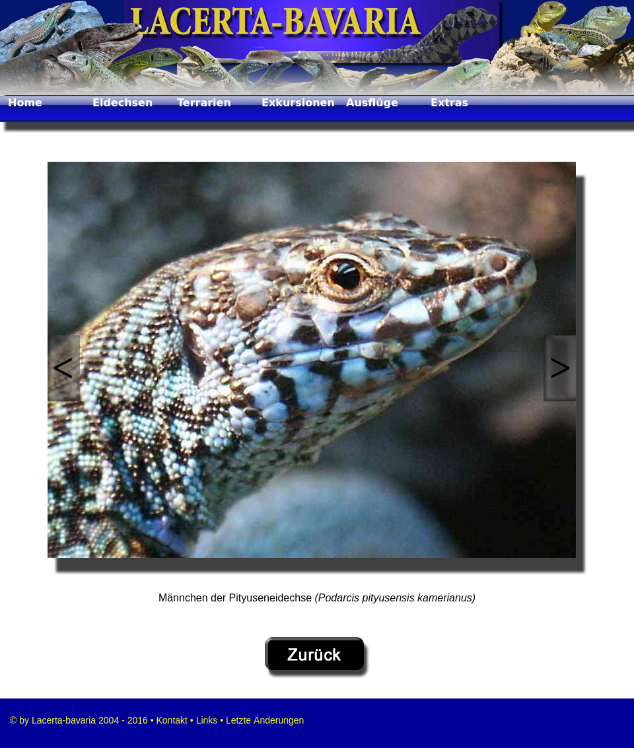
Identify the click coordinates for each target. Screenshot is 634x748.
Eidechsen (122, 102)
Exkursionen (298, 102)
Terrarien (204, 102)
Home (25, 102)
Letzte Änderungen (263, 720)
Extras (449, 102)
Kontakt (171, 720)
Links (207, 720)
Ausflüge (372, 102)
